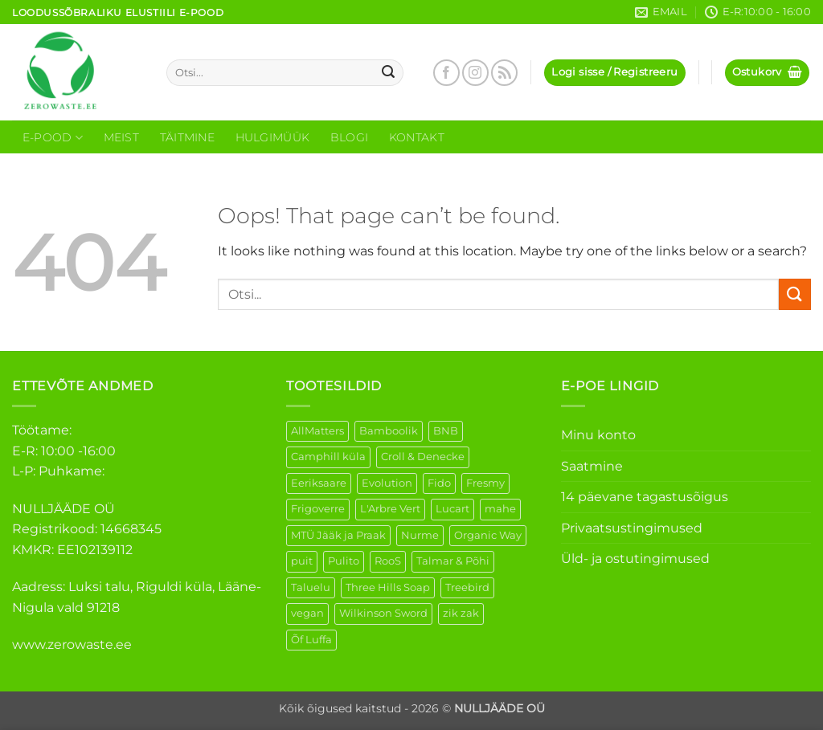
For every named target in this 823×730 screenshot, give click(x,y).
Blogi (349, 137)
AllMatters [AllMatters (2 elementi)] (317, 431)
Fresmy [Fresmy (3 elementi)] (485, 483)
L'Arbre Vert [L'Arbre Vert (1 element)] (390, 509)
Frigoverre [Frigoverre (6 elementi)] (318, 509)
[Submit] (388, 73)
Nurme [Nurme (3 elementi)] (420, 535)
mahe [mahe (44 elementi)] (500, 509)
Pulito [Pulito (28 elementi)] (343, 561)
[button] (614, 72)
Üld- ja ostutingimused (635, 558)
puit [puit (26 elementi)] (302, 561)
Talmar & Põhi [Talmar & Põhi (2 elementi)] (452, 561)
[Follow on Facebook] (446, 72)
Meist (121, 137)
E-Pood (53, 137)
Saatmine (592, 466)
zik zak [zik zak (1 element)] (461, 613)
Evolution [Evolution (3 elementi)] (387, 483)
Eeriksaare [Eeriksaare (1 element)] (318, 483)
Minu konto (598, 434)
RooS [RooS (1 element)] (388, 561)
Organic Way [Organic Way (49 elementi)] (488, 535)
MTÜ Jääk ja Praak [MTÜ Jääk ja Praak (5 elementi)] (338, 535)
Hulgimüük (272, 137)
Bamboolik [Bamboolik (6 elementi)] (388, 431)
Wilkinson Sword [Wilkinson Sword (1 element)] (383, 613)
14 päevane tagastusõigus (644, 496)
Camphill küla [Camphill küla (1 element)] (328, 457)
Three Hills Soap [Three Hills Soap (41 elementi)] (388, 587)
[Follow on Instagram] (475, 72)
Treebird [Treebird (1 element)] (467, 587)
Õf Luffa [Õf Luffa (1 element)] (311, 640)
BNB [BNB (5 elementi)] (445, 431)
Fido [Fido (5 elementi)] (439, 483)
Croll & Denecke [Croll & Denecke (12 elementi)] (423, 457)
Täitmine (187, 137)
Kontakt (416, 137)
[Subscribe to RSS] (504, 72)
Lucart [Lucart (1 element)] (452, 509)
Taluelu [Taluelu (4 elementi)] (310, 587)
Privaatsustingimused (631, 528)
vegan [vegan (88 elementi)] (307, 613)
